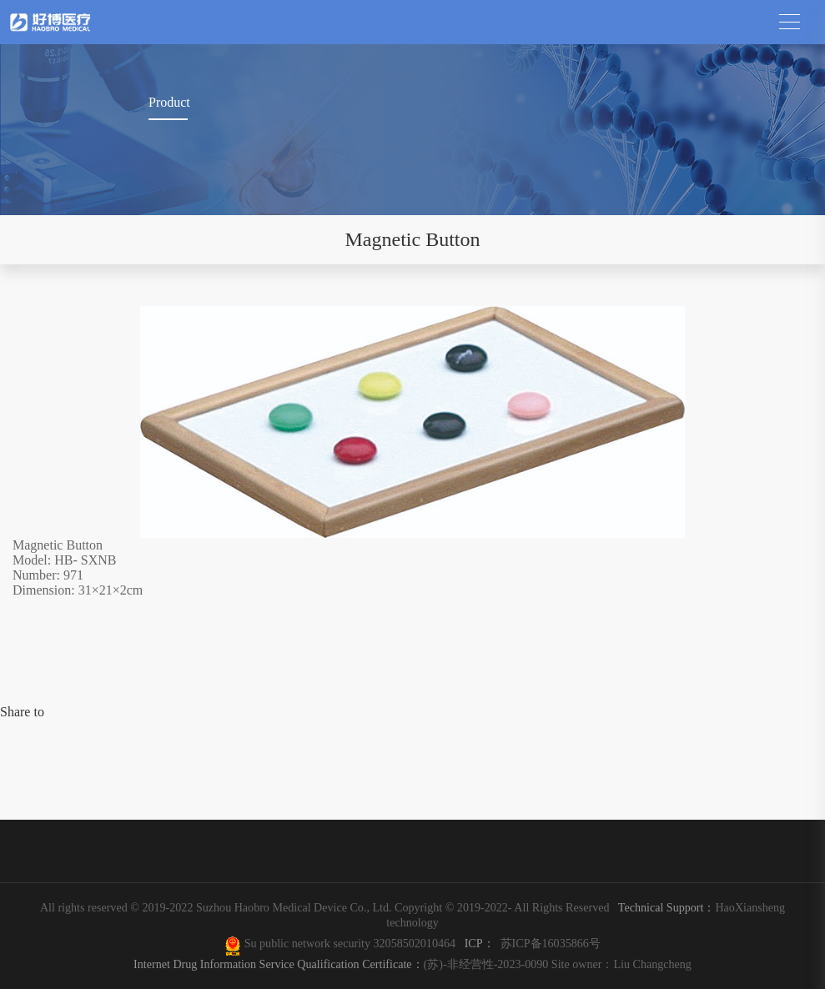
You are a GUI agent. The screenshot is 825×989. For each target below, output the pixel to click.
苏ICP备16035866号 (551, 943)
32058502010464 (418, 943)
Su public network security (307, 943)
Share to (22, 712)
